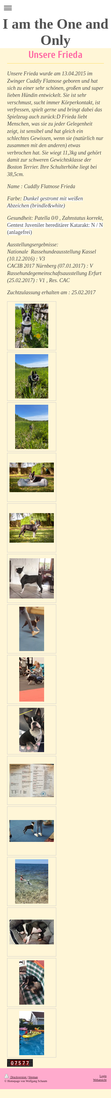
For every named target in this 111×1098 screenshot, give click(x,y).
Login (103, 1076)
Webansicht (100, 1079)
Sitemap (33, 1077)
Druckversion (15, 1077)
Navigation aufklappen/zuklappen (55, 7)
